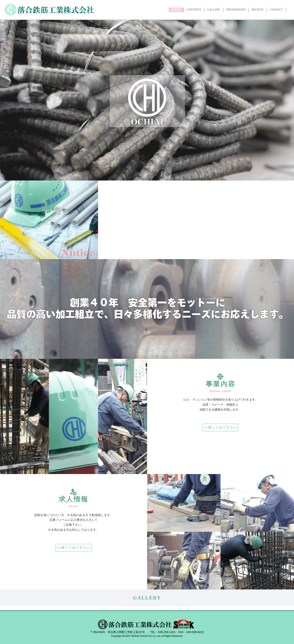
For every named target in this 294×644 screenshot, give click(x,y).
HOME (176, 9)
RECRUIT (258, 9)
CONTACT (276, 9)
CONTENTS (194, 9)
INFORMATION (236, 9)
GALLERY (213, 9)
